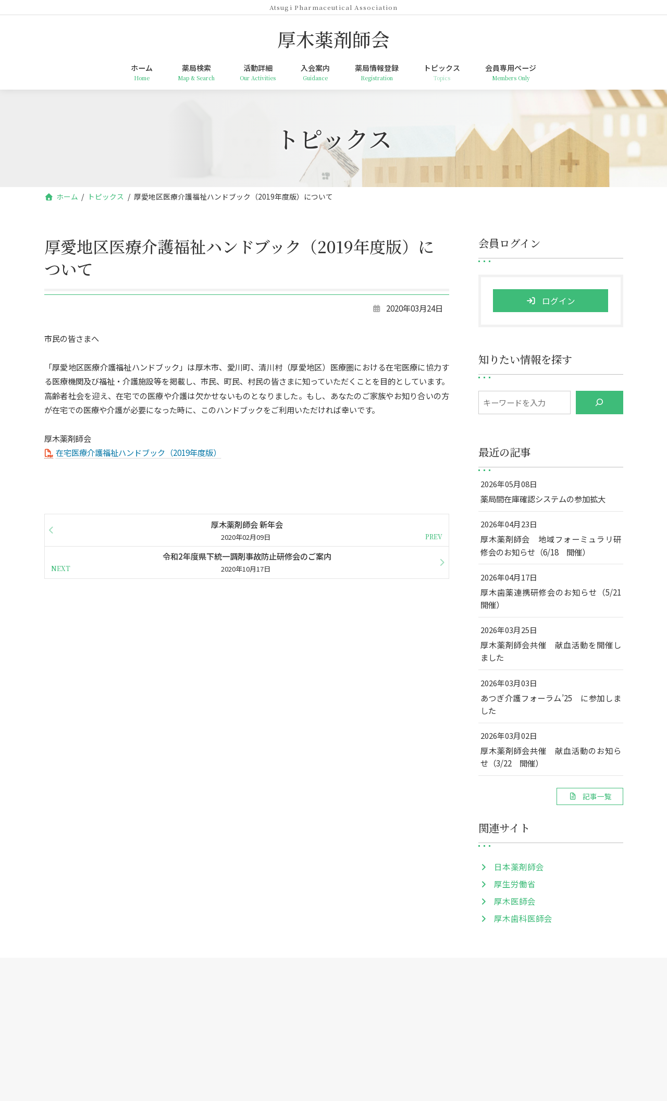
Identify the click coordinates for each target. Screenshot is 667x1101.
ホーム (158, 983)
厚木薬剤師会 (333, 1028)
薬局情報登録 (366, 983)
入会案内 (308, 983)
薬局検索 (205, 983)
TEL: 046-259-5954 (333, 1063)
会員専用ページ (494, 983)
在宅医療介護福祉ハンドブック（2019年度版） (138, 452)
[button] (590, 796)
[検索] (599, 402)
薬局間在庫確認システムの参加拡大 (542, 498)
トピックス (428, 983)
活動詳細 (256, 983)
